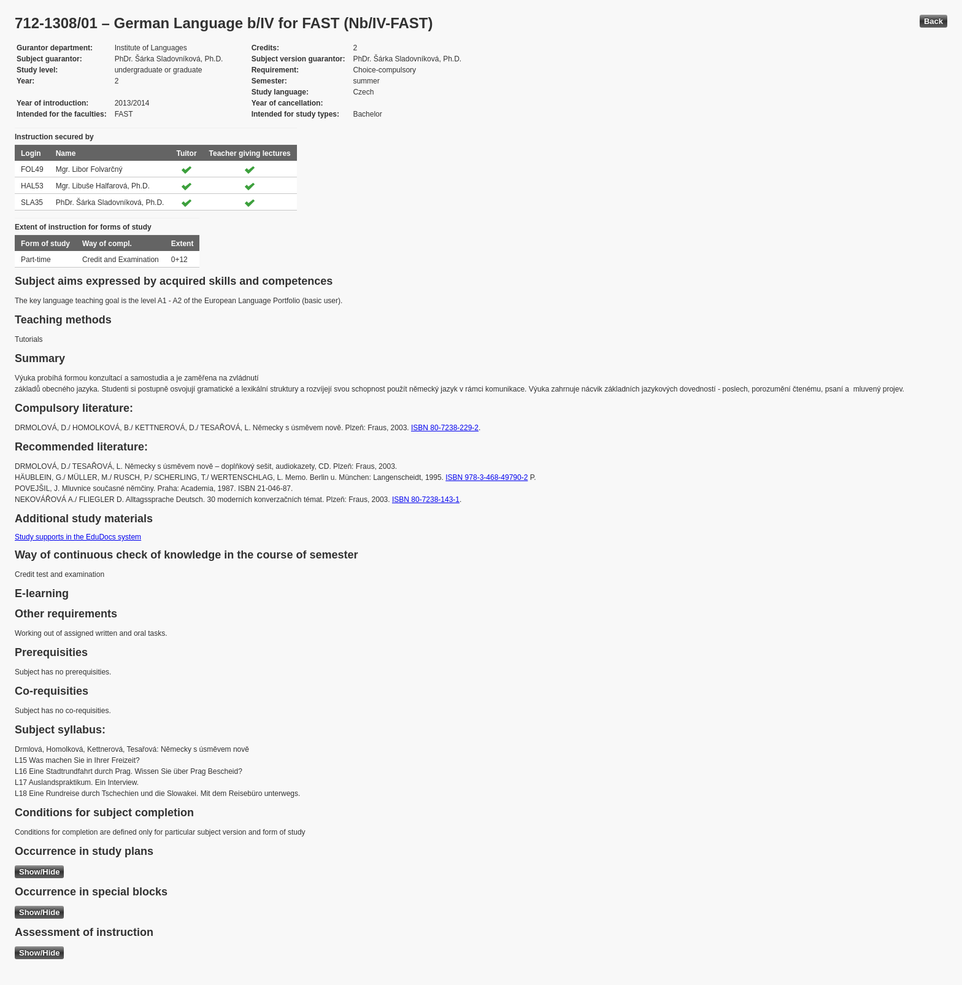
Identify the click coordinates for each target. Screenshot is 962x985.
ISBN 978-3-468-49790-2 (486, 477)
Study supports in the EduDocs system (78, 537)
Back (933, 21)
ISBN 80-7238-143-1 (426, 499)
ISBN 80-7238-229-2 (445, 427)
